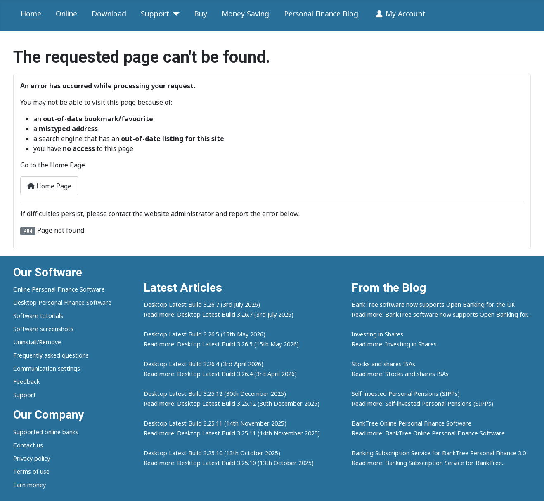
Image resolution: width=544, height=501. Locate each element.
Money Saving (245, 14)
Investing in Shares (377, 334)
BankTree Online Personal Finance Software (411, 423)
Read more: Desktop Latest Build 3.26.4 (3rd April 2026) (220, 374)
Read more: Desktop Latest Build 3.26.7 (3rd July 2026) (218, 314)
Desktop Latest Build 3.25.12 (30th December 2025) (215, 394)
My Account (399, 14)
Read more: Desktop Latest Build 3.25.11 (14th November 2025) (232, 433)
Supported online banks (45, 432)
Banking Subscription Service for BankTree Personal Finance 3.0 (439, 453)
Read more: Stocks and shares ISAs (400, 374)
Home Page (49, 186)
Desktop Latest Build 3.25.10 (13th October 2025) (212, 453)
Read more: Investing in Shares (394, 344)
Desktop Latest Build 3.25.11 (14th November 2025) (215, 423)
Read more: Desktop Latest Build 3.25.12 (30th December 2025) (231, 403)
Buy (200, 14)
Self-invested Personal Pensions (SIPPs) (406, 394)
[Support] (174, 14)
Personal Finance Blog (321, 14)
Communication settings (46, 368)
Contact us (28, 445)
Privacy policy (31, 458)
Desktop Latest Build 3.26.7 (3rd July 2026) (202, 304)
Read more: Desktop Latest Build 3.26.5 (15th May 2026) (221, 344)
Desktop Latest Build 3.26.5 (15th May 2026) (204, 334)
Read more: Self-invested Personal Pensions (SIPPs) (422, 403)
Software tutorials (38, 316)
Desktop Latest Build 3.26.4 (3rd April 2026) (203, 364)
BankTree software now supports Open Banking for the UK (433, 304)
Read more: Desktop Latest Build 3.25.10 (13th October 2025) (229, 463)
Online (66, 14)
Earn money (29, 485)
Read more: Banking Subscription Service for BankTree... (429, 463)
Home (31, 14)
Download (109, 14)
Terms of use (31, 471)
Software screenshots (43, 329)
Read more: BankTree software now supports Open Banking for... (441, 314)
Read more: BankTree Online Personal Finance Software (428, 433)
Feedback (26, 382)
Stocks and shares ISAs (383, 364)
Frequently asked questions (51, 355)
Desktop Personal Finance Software (62, 302)
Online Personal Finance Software (59, 289)
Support (155, 14)
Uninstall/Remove (37, 342)
